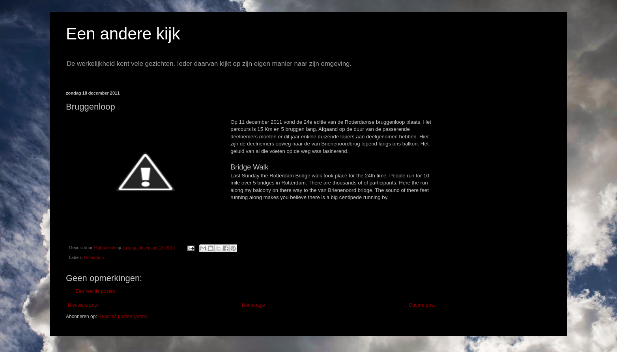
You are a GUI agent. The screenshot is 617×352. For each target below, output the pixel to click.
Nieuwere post (83, 305)
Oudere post (422, 305)
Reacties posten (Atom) (123, 316)
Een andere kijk (123, 33)
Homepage (253, 305)
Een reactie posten (95, 291)
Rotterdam (94, 257)
